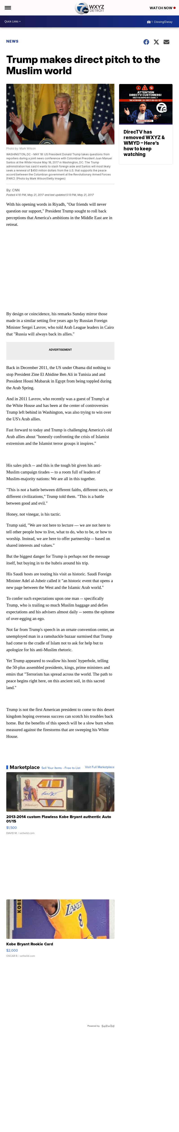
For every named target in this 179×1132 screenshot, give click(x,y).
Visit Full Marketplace (99, 767)
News (12, 41)
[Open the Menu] (7, 7)
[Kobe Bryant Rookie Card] (60, 930)
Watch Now (163, 8)
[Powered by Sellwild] (107, 1026)
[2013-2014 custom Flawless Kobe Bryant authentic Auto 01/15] (60, 805)
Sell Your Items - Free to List (60, 768)
